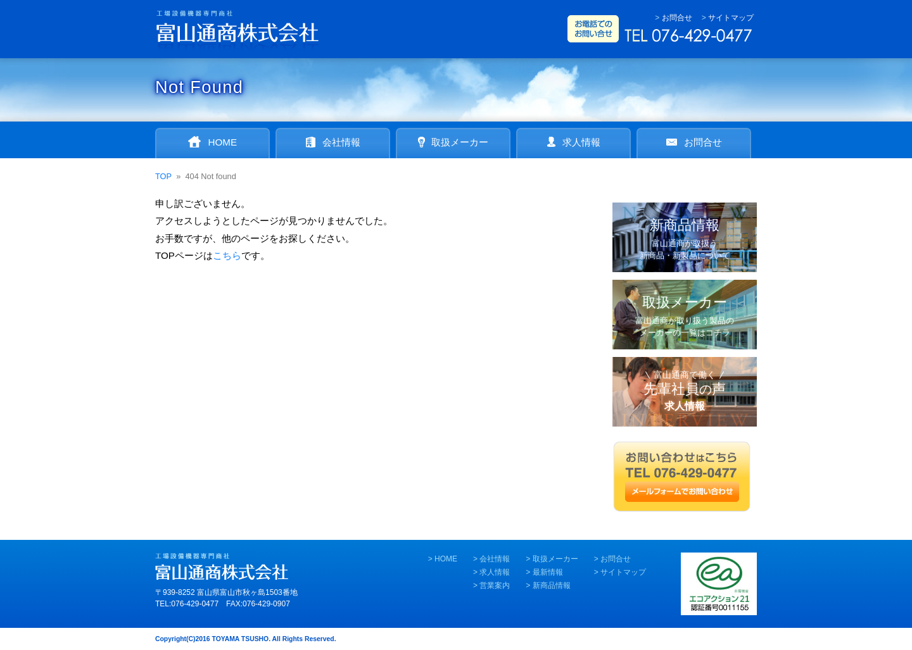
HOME (445, 558)
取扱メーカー (555, 558)
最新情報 (548, 572)
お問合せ (677, 17)
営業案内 (494, 585)
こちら (227, 255)
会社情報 (494, 558)
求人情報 (494, 572)
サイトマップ (731, 17)
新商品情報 (552, 585)
